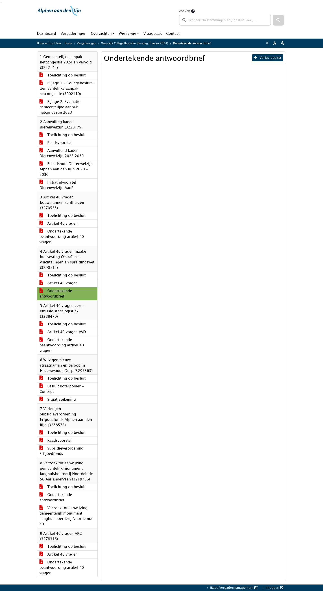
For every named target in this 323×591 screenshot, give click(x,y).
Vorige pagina (267, 57)
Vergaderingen (73, 33)
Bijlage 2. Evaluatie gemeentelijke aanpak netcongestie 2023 (59, 107)
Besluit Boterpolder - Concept (61, 388)
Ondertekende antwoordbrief (55, 293)
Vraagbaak (152, 33)
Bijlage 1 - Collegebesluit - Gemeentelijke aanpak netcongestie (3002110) (67, 88)
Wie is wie (127, 33)
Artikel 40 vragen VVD (62, 332)
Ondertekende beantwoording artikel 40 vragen (61, 236)
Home (68, 43)
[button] (278, 20)
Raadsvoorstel (55, 143)
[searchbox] (225, 20)
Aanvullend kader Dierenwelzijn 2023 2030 (61, 153)
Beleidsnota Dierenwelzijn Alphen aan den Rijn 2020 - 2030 (66, 169)
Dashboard (46, 33)
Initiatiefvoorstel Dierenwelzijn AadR (57, 185)
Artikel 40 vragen (58, 223)
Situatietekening (57, 399)
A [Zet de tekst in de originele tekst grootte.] (267, 43)
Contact (173, 33)
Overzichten (101, 33)
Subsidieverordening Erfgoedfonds (61, 450)
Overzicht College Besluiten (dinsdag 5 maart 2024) (134, 43)
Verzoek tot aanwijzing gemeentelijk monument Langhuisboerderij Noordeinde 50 (66, 516)
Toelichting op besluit (62, 75)
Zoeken (184, 11)
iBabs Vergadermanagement (233, 587)
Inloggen (274, 587)
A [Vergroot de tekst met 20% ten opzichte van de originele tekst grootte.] (274, 43)
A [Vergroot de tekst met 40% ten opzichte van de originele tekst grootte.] (282, 43)
